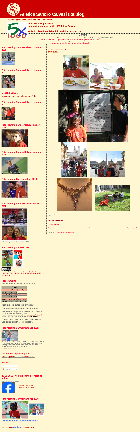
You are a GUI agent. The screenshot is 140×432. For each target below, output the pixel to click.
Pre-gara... (53, 51)
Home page (93, 228)
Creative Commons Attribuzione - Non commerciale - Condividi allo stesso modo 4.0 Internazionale (22, 273)
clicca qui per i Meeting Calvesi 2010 (20, 427)
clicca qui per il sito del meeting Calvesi (20, 96)
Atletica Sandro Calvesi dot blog (45, 14)
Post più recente (53, 228)
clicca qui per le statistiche (27, 387)
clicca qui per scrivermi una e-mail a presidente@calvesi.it (70, 43)
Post (5, 366)
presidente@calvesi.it (35, 315)
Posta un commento (54, 224)
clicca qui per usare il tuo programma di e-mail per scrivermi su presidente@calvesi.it (70, 40)
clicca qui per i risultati (26, 385)
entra (49, 19)
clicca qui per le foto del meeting (10, 381)
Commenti (7, 369)
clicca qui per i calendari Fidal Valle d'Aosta (18, 357)
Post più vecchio (132, 228)
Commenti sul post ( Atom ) (64, 232)
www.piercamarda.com (9, 348)
